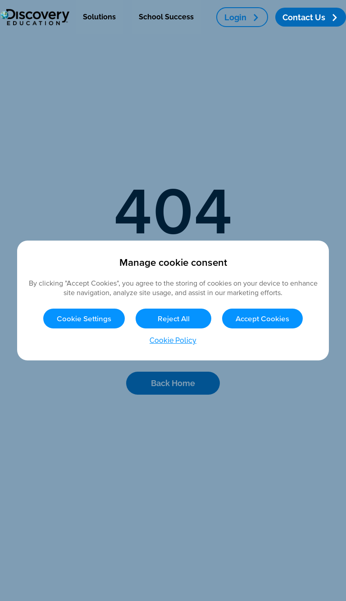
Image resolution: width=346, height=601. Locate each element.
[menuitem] (99, 17)
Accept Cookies (262, 318)
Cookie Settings (84, 318)
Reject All (174, 318)
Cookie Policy (173, 340)
